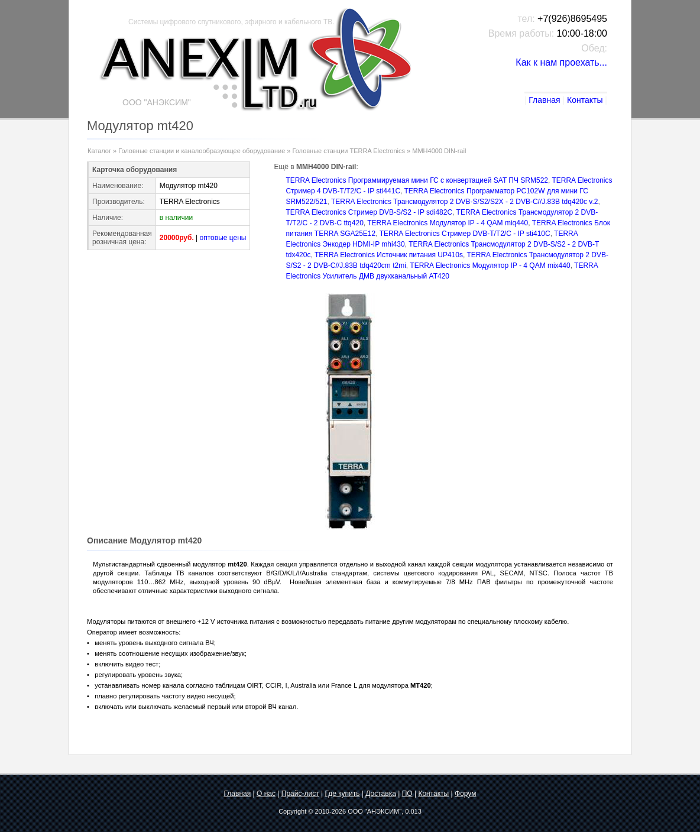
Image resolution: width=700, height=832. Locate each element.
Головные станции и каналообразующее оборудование (201, 150)
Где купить (342, 793)
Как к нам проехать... (561, 62)
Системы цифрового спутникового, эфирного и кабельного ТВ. (231, 22)
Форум (465, 793)
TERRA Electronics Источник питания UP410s (389, 255)
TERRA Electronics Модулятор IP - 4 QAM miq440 (447, 223)
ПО (407, 793)
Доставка (380, 793)
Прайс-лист (300, 793)
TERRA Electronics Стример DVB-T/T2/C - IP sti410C (465, 233)
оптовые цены (223, 238)
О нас (266, 793)
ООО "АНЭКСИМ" (374, 811)
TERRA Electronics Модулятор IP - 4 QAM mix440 (490, 265)
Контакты (584, 100)
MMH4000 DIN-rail (439, 150)
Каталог (99, 150)
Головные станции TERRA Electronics (349, 150)
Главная (544, 100)
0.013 (413, 811)
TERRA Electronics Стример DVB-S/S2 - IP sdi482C (369, 212)
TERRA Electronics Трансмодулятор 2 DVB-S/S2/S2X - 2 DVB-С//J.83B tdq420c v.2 (464, 202)
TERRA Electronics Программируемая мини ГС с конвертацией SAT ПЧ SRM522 (417, 180)
